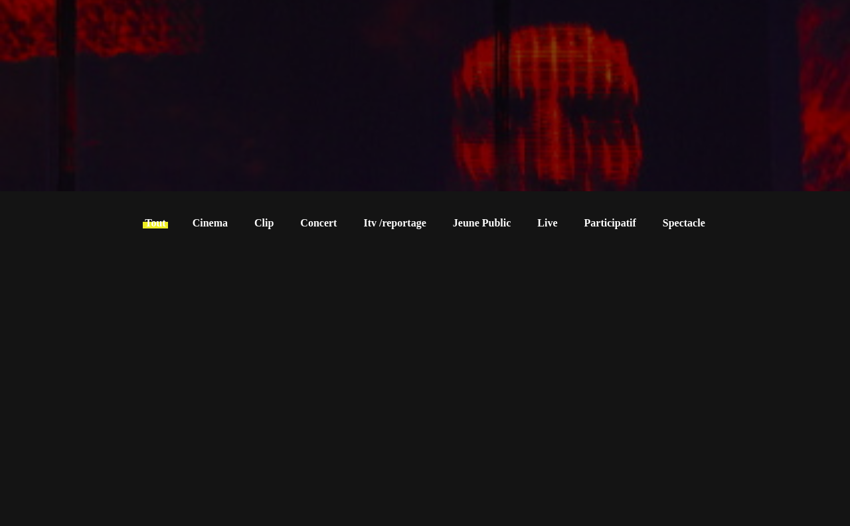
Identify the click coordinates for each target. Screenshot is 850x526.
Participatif (610, 222)
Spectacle (684, 222)
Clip (264, 222)
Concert (318, 222)
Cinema (210, 222)
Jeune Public (482, 222)
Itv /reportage (394, 222)
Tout (155, 222)
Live (547, 222)
